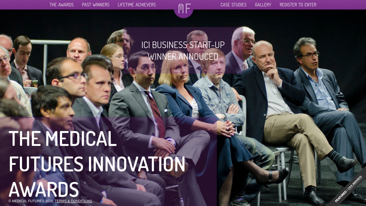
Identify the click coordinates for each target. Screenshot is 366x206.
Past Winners (96, 3)
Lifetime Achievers (137, 3)
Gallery (263, 3)
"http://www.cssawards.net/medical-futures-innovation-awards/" (346, 186)
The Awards (62, 3)
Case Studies (233, 3)
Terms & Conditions (73, 201)
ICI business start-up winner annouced (183, 50)
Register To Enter (298, 3)
